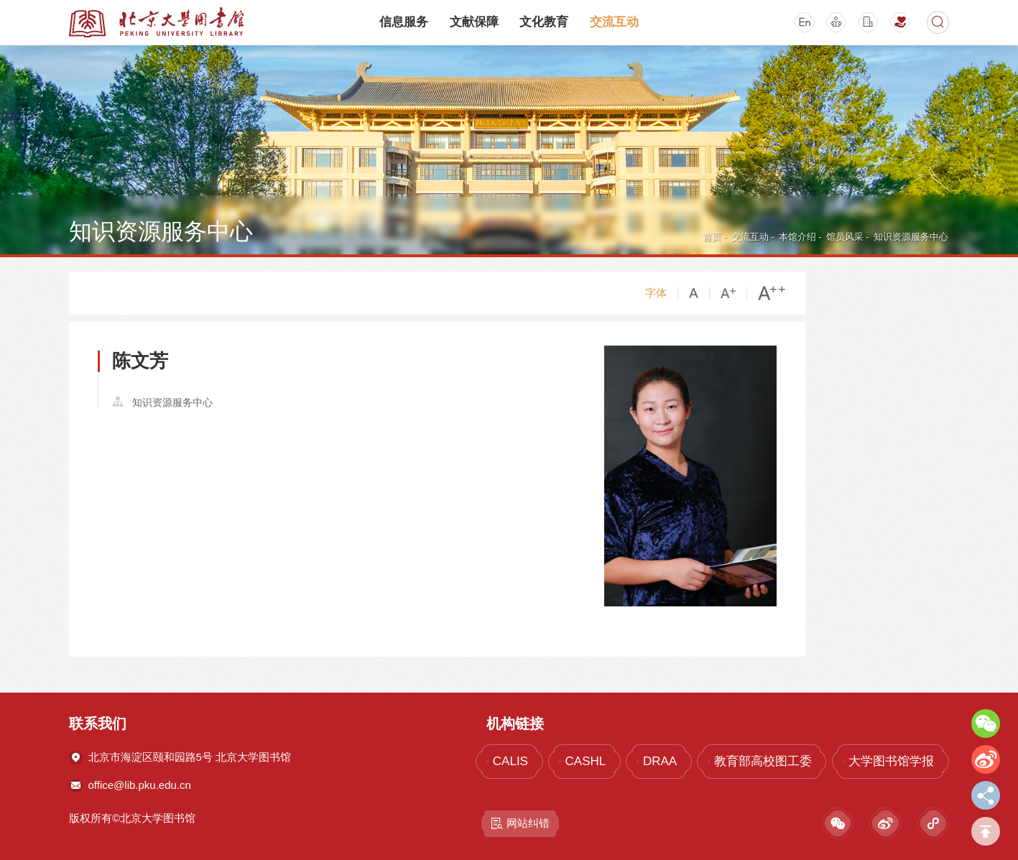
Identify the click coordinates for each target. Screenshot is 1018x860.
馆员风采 (845, 236)
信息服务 (403, 22)
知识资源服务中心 (911, 236)
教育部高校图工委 (763, 761)
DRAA (660, 761)
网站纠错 (520, 824)
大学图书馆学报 (891, 761)
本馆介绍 (797, 236)
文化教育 (543, 22)
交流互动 (614, 22)
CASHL (585, 761)
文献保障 (474, 22)
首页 (712, 236)
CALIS (510, 761)
